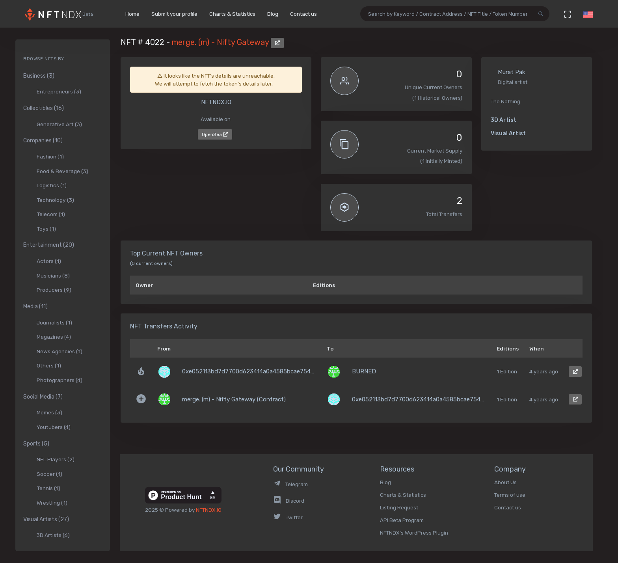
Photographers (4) (59, 380)
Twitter (288, 517)
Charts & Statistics (403, 495)
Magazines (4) (54, 337)
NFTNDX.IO (209, 510)
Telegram (290, 484)
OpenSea (215, 134)
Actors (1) (49, 261)
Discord (288, 501)
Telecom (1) (51, 214)
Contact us (507, 507)
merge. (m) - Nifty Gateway (221, 42)
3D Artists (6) (53, 535)
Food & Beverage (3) (62, 171)
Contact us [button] (303, 14)
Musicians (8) (53, 275)
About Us (505, 482)
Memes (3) (49, 412)
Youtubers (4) (54, 427)
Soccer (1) (49, 474)
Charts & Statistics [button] (232, 14)
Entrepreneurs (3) (59, 91)
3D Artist (503, 120)
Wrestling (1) (52, 503)
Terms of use (509, 495)
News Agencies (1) (59, 351)
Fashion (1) (50, 156)
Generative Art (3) (59, 124)
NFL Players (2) (55, 459)
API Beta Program (402, 520)
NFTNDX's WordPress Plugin (414, 532)
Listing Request (399, 507)
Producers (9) (54, 290)
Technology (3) (55, 200)
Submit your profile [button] (174, 14)
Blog (385, 482)
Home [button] (132, 14)
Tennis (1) (48, 488)
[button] (588, 14)
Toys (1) (46, 229)
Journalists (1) (54, 322)
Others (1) (49, 365)
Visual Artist (508, 133)
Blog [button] (272, 14)
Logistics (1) (52, 185)
